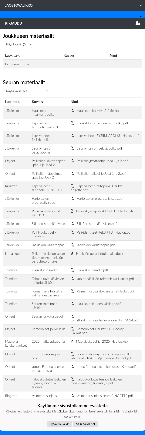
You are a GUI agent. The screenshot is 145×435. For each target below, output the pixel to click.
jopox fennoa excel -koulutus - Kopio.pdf (103, 366)
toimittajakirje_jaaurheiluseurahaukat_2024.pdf (105, 318)
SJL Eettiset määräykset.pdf (94, 223)
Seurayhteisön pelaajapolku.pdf (96, 148)
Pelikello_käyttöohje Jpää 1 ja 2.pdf (99, 161)
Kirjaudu (72, 23)
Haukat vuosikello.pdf (89, 270)
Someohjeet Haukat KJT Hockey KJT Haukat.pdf (100, 331)
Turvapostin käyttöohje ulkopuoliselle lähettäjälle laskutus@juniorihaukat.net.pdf (101, 356)
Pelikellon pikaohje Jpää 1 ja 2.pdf (98, 173)
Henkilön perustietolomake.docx (97, 253)
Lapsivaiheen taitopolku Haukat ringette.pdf (97, 188)
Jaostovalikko (75, 5)
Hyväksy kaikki (59, 424)
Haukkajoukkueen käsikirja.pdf (96, 304)
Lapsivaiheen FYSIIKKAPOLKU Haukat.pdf (105, 135)
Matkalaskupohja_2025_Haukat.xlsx (99, 341)
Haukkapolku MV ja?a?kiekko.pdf (97, 110)
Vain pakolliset (85, 424)
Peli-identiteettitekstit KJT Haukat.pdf (101, 232)
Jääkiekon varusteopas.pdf (93, 245)
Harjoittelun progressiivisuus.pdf (97, 198)
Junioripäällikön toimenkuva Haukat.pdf (102, 279)
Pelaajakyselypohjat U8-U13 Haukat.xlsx (103, 211)
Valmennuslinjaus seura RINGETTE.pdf (102, 396)
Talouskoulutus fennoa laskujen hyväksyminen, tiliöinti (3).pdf (96, 381)
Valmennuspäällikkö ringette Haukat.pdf (102, 291)
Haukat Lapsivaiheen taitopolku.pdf (99, 123)
